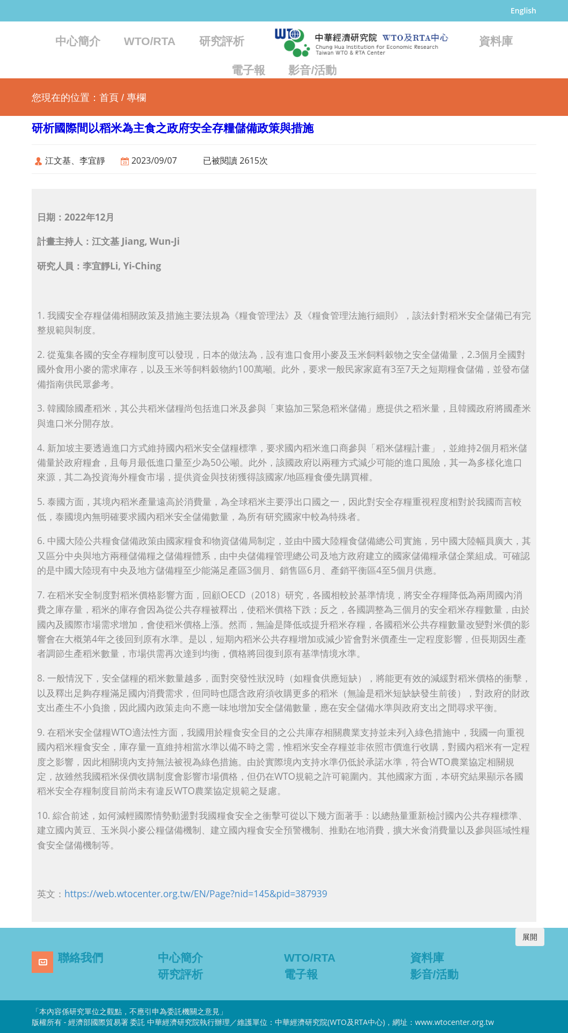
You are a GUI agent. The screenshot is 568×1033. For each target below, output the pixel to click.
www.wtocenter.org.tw (454, 1022)
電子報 (248, 70)
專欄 (136, 97)
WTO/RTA (150, 41)
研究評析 (221, 41)
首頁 (109, 97)
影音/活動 (312, 70)
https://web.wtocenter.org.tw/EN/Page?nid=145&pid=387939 (195, 893)
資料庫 (496, 41)
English (523, 10)
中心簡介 (77, 41)
